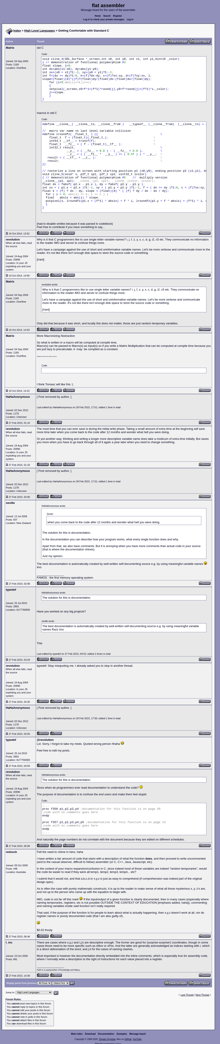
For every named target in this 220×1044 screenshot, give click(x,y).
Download (90, 1034)
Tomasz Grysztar (107, 1039)
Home (98, 16)
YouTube (137, 1039)
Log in (130, 19)
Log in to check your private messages (103, 19)
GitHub (127, 1039)
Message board (137, 1034)
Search (107, 16)
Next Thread (203, 995)
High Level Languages (39, 30)
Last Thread (187, 995)
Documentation (106, 1034)
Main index (77, 1034)
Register (117, 16)
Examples (122, 1034)
